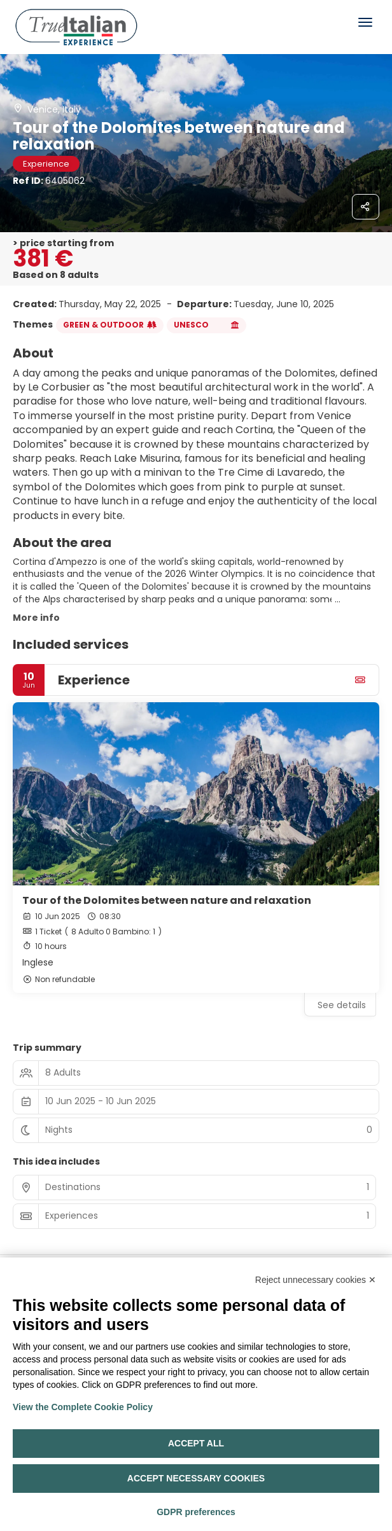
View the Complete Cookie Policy (83, 1407)
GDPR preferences (196, 1512)
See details (342, 1005)
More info (36, 617)
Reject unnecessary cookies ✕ (315, 1280)
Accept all (196, 1443)
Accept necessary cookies (196, 1478)
